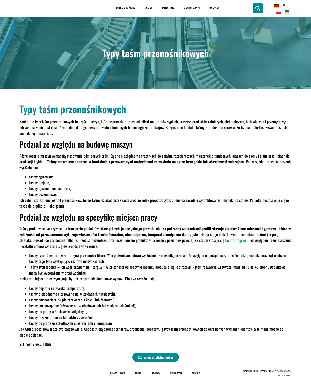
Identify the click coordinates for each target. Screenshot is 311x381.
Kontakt (214, 8)
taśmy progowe (236, 240)
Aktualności (192, 8)
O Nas (148, 8)
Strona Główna (126, 8)
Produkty (168, 8)
